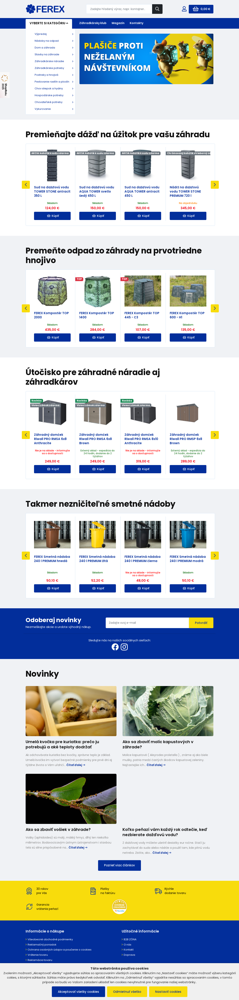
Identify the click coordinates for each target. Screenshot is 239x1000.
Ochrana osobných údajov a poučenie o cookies (59, 950)
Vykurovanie (43, 109)
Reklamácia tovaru (40, 960)
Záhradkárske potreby (49, 68)
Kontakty (136, 23)
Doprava (129, 955)
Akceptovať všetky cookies (78, 992)
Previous (26, 185)
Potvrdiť (201, 623)
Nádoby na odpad (47, 41)
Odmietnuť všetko (127, 992)
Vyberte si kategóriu (49, 23)
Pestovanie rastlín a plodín (52, 82)
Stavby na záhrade (47, 54)
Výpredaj (41, 34)
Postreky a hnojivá (46, 75)
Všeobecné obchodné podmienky (50, 939)
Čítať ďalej (75, 765)
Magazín (118, 23)
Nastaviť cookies (168, 992)
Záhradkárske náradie (49, 61)
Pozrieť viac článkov (119, 865)
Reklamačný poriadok (42, 945)
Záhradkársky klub (92, 23)
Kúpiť (53, 216)
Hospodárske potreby (49, 95)
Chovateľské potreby (48, 102)
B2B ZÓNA (130, 939)
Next (215, 185)
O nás (127, 945)
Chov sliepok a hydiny (49, 88)
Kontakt (129, 950)
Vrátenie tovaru (38, 955)
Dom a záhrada (45, 47)
